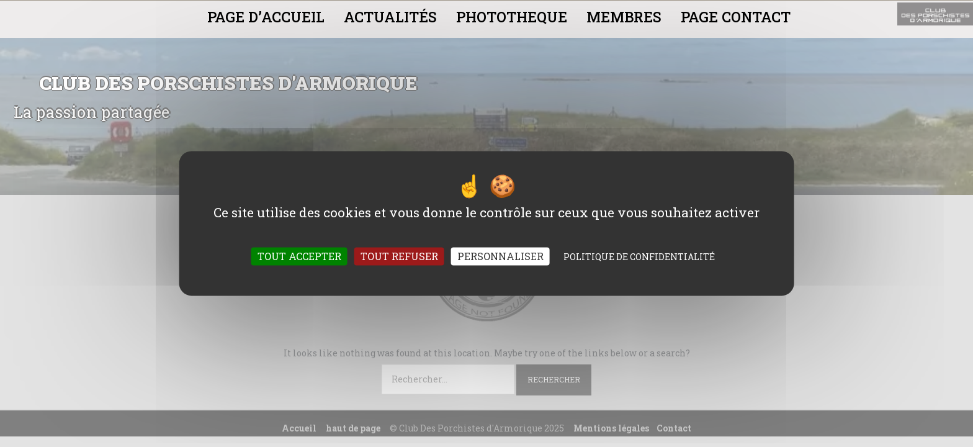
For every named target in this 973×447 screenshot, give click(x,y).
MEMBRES (623, 16)
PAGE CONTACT (736, 16)
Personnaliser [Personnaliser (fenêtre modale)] (500, 256)
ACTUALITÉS (390, 16)
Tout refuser (399, 256)
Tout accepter (299, 256)
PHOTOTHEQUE (511, 16)
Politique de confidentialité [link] (639, 257)
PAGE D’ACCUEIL (266, 16)
